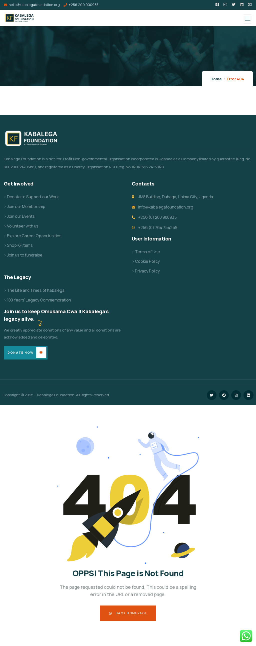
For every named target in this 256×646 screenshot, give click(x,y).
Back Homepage (128, 613)
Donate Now (21, 352)
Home (216, 79)
